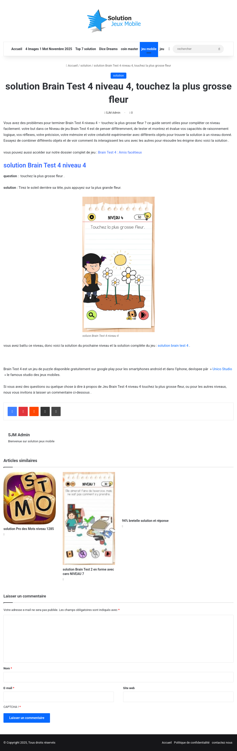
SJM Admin (113, 112)
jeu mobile (148, 49)
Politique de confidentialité (191, 742)
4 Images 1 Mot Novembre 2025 (48, 49)
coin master (129, 49)
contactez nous (222, 742)
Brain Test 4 (107, 152)
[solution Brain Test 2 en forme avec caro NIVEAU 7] (89, 518)
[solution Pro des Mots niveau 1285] (29, 498)
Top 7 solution (85, 49)
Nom (7, 668)
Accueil (16, 49)
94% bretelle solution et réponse (145, 521)
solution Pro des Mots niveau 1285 (28, 529)
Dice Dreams (108, 49)
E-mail (8, 688)
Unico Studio (222, 369)
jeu (162, 49)
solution (85, 65)
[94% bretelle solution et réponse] (148, 494)
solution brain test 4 (173, 345)
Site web (129, 688)
